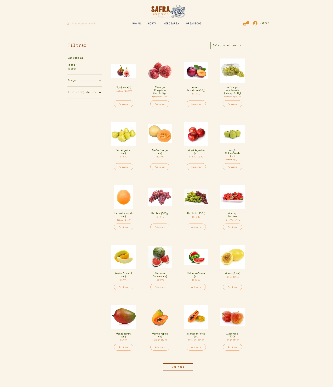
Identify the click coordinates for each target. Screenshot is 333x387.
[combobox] (227, 45)
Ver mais (178, 366)
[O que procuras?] (83, 23)
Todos (71, 64)
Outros (72, 68)
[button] (246, 23)
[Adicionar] (123, 103)
